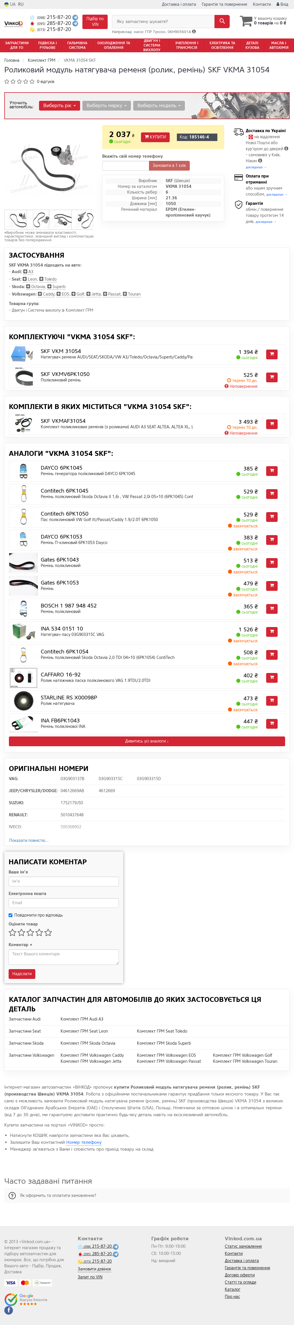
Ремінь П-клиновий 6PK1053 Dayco (74, 542)
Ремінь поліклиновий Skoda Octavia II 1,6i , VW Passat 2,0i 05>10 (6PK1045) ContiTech (122, 496)
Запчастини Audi (24, 1019)
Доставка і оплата (179, 4)
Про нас (232, 1296)
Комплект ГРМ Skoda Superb (164, 1043)
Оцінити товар (23, 924)
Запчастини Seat (25, 1031)
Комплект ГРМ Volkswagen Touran (245, 1061)
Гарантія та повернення (224, 4)
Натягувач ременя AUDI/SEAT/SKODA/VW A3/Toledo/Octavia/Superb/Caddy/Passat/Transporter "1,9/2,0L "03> (147, 357)
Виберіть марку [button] (107, 105)
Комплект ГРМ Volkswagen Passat (169, 1061)
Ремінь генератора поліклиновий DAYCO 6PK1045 (88, 474)
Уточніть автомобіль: (21, 105)
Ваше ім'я (18, 872)
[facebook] (8, 1310)
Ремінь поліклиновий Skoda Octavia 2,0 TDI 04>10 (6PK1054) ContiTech (108, 657)
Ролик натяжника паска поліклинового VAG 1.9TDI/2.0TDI (95, 680)
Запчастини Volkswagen (31, 1055)
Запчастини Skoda (26, 1043)
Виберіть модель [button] (159, 105)
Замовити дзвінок (94, 1269)
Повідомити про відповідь (36, 915)
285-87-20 (51, 23)
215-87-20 (51, 17)
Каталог (232, 1289)
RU (21, 4)
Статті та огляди (240, 1282)
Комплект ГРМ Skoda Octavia (88, 1043)
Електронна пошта (27, 893)
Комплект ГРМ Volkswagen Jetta (91, 1061)
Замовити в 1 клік (169, 165)
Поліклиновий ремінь (61, 380)
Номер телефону (84, 1142)
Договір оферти (240, 1275)
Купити (155, 137)
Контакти (262, 4)
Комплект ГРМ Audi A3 (82, 1019)
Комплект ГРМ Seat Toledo (162, 1031)
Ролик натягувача (58, 703)
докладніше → (256, 167)
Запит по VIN (90, 1277)
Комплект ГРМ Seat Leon (84, 1031)
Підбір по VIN (95, 21)
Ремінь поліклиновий (60, 565)
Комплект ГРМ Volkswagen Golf (242, 1055)
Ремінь (47, 588)
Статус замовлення (243, 1246)
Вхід (282, 4)
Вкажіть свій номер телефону (132, 156)
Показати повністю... (29, 840)
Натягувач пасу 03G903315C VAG (72, 634)
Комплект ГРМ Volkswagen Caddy (92, 1055)
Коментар (20, 945)
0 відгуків (45, 81)
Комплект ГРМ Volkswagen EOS (166, 1055)
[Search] (221, 21)
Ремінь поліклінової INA (63, 726)
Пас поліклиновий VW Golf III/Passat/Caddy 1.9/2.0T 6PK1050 (99, 519)
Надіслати (22, 974)
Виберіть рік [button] (59, 105)
